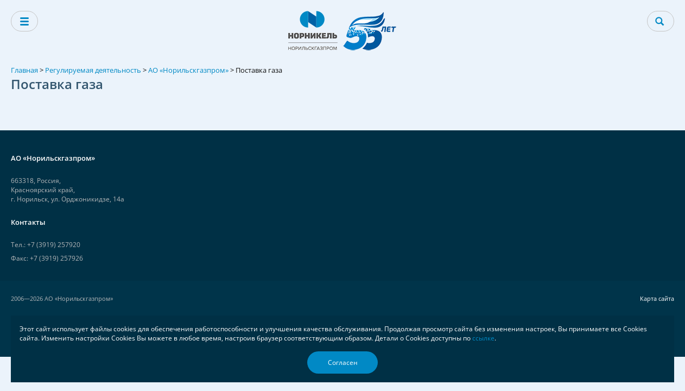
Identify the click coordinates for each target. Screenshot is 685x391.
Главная (24, 70)
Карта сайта (657, 298)
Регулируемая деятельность (93, 70)
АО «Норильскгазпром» (188, 70)
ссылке (483, 338)
